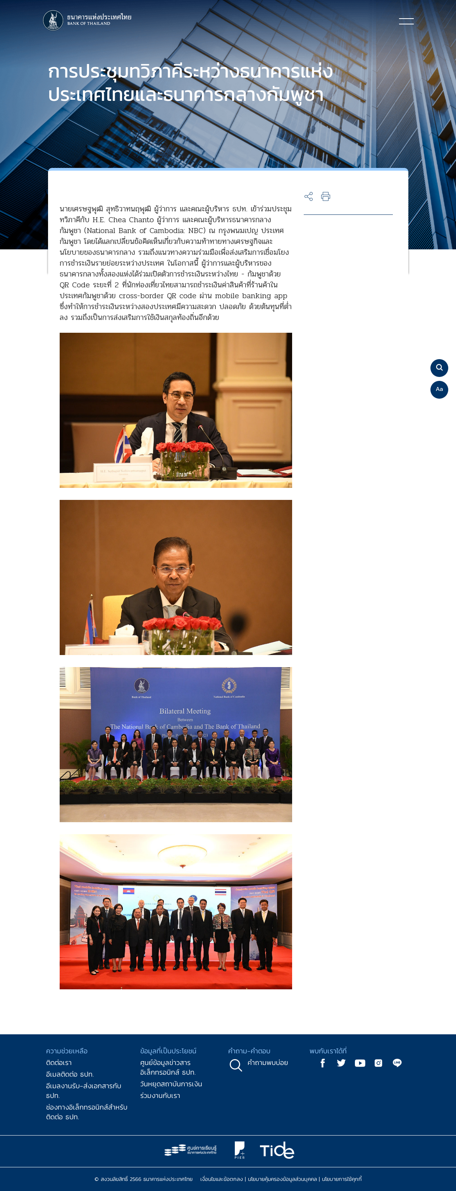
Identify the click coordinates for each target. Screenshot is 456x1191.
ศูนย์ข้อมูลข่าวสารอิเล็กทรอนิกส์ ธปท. (168, 1067)
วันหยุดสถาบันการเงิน (171, 1084)
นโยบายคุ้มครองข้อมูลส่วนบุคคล (282, 1179)
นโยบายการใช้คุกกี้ (342, 1179)
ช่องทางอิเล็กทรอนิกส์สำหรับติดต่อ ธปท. (86, 1112)
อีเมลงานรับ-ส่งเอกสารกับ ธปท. (83, 1090)
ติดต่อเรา (59, 1062)
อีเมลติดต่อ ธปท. (70, 1074)
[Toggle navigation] (406, 21)
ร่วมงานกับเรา (160, 1095)
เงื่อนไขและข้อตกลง (221, 1179)
